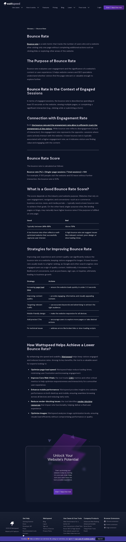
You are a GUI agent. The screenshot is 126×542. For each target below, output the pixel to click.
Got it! (100, 539)
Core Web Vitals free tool (71, 533)
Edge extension (110, 528)
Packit (86, 531)
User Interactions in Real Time (72, 526)
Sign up (45, 526)
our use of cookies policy (85, 539)
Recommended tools (29, 531)
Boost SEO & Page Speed (71, 529)
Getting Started (28, 521)
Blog (62, 7)
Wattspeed (67, 356)
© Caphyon (15, 531)
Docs (24, 524)
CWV (71, 378)
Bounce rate (32, 44)
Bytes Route (88, 526)
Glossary (30, 29)
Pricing (55, 7)
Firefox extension (110, 524)
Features (46, 7)
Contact (25, 533)
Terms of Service (48, 529)
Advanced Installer (90, 524)
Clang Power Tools (90, 529)
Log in (45, 524)
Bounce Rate (41, 29)
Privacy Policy (47, 531)
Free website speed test (71, 531)
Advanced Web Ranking (91, 521)
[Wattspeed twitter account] (32, 536)
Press (24, 529)
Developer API (27, 526)
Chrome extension (111, 521)
